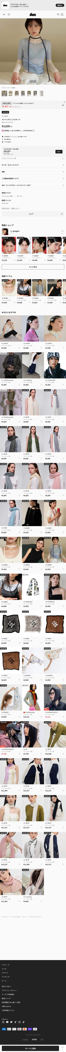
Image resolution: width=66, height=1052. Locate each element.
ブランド (5, 973)
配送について (15, 208)
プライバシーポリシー (9, 990)
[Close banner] (2, 2)
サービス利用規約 (8, 994)
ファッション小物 (7, 196)
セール (4, 981)
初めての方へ (6, 986)
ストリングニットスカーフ (35, 916)
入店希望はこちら (8, 1010)
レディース (5, 965)
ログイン (16, 136)
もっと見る (33, 267)
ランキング (5, 977)
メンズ (4, 969)
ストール (19, 196)
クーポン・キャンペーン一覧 (9, 158)
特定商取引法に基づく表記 (11, 1002)
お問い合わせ (6, 208)
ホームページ (5, 916)
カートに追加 (30, 1048)
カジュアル (5, 203)
